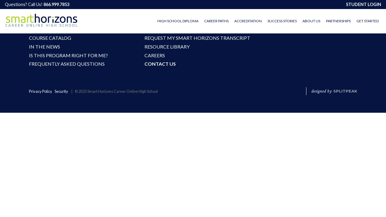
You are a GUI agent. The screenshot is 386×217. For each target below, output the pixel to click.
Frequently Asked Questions (66, 64)
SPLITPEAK (345, 91)
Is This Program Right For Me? (66, 55)
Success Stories (282, 21)
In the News (44, 46)
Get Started (367, 21)
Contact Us (160, 64)
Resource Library (167, 46)
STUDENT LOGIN (363, 4)
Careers (154, 55)
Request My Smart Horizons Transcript (182, 38)
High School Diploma (177, 21)
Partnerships (338, 21)
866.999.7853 (56, 4)
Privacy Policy (40, 91)
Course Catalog (50, 38)
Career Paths (216, 21)
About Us (311, 21)
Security (61, 91)
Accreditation (248, 21)
